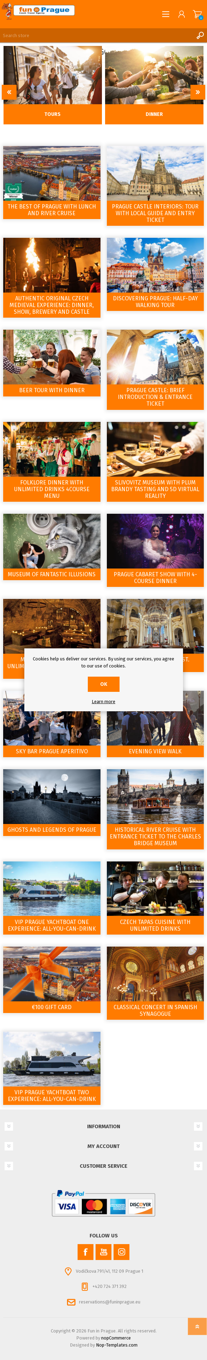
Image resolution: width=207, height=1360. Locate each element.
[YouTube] (103, 1252)
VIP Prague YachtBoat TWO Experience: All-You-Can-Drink (52, 1095)
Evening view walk (155, 751)
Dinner (154, 114)
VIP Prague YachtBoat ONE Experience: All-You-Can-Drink (52, 925)
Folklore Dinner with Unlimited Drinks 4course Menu (52, 489)
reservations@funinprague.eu (109, 1302)
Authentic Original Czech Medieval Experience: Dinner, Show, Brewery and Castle (52, 305)
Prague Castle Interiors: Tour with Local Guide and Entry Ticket (155, 213)
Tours (52, 114)
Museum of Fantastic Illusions (52, 574)
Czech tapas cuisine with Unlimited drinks (155, 925)
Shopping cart (197, 14)
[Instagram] (121, 1252)
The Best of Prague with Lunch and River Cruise (51, 210)
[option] (52, 85)
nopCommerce (116, 1338)
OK (103, 684)
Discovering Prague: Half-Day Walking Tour (155, 301)
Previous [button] (9, 92)
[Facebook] (85, 1252)
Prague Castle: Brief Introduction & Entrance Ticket (155, 397)
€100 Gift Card (52, 1007)
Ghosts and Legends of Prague (51, 829)
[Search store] (96, 35)
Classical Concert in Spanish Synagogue (155, 1010)
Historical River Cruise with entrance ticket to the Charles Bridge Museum (155, 836)
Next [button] (197, 92)
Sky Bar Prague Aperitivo (52, 751)
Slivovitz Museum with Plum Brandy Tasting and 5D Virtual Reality (155, 489)
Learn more (103, 701)
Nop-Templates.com (117, 1345)
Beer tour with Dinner (52, 390)
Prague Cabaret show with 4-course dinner (155, 577)
